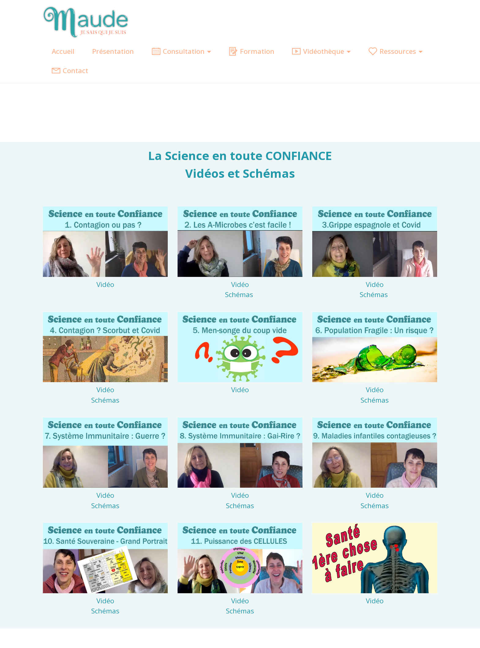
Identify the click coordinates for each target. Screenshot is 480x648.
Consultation (178, 51)
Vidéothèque (318, 51)
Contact (70, 70)
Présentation (113, 51)
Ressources (392, 51)
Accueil (63, 51)
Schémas (240, 294)
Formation (251, 51)
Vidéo (105, 284)
